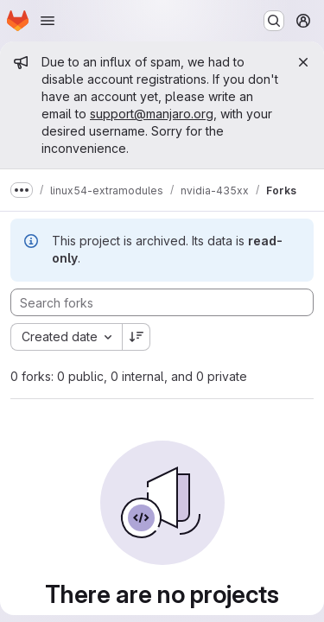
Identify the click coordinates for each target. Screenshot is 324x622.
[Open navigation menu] (47, 21)
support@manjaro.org (151, 113)
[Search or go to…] (274, 20)
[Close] (303, 62)
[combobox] (66, 337)
